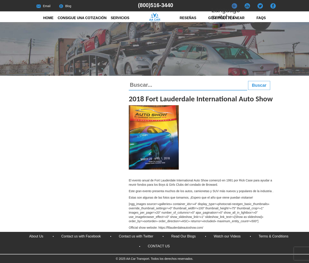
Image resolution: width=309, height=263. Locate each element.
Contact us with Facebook (81, 236)
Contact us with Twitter (136, 236)
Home (48, 18)
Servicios (120, 18)
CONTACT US (159, 246)
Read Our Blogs (183, 236)
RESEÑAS (188, 18)
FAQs (261, 18)
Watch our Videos (227, 236)
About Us (36, 236)
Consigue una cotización (82, 18)
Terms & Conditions (273, 236)
